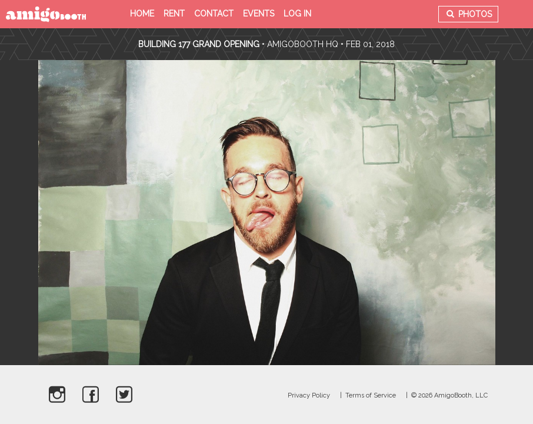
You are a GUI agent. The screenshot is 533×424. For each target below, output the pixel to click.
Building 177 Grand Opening (200, 44)
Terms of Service (370, 395)
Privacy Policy (309, 395)
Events (258, 13)
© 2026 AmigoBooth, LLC (449, 395)
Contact (214, 13)
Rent (174, 13)
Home (142, 13)
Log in (297, 13)
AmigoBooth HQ (302, 44)
